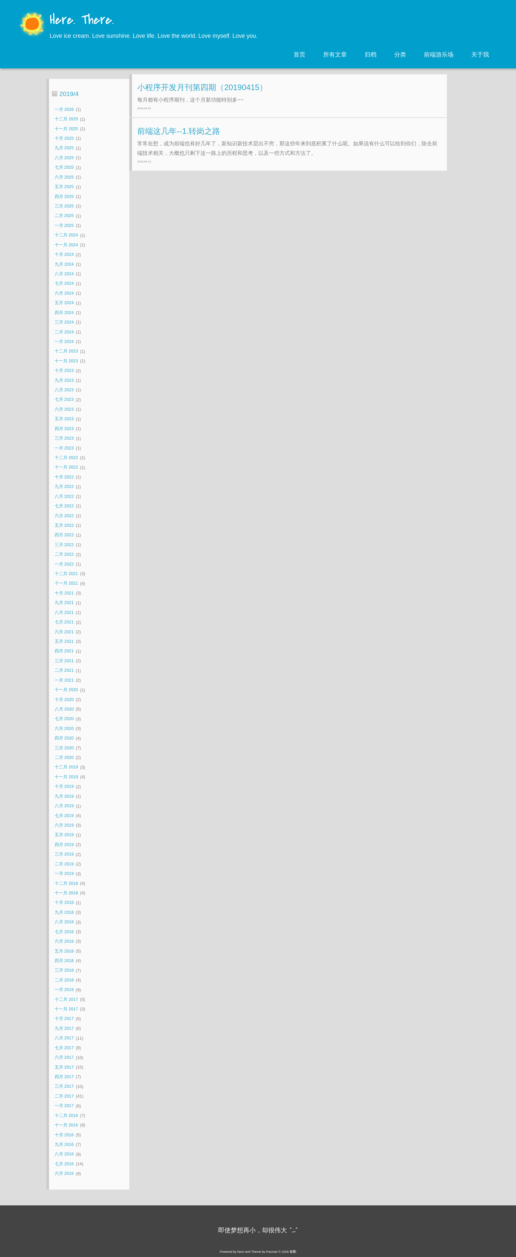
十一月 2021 (66, 583)
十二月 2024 (66, 235)
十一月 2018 (66, 892)
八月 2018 (64, 922)
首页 (299, 54)
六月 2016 (64, 1173)
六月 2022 (64, 515)
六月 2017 (64, 1057)
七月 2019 (64, 815)
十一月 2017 (66, 1008)
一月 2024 (64, 341)
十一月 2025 (66, 128)
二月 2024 (64, 331)
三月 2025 (64, 206)
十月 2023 (64, 370)
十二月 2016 (66, 1115)
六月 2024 (64, 293)
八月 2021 (64, 612)
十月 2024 (64, 254)
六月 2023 (64, 409)
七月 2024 (64, 283)
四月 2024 (64, 312)
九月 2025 (64, 148)
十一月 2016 (66, 1125)
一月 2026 (64, 109)
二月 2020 (64, 757)
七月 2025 (64, 167)
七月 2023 (64, 399)
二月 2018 (64, 980)
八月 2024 (64, 273)
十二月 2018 (66, 883)
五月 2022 (64, 525)
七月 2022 (64, 505)
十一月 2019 (66, 776)
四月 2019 (64, 844)
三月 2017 (64, 1086)
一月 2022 (64, 564)
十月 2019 (64, 786)
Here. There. (82, 20)
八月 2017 (64, 1038)
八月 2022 (64, 496)
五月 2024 (64, 303)
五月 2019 (64, 835)
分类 (400, 54)
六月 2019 (64, 825)
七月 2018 (64, 931)
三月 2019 (64, 854)
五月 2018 (64, 951)
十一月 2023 (66, 360)
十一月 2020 (66, 690)
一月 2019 (64, 873)
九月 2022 (64, 486)
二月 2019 (64, 863)
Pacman (272, 1251)
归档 (370, 54)
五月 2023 (64, 419)
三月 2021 (64, 660)
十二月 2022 (66, 457)
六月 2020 (64, 728)
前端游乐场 (438, 54)
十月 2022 (64, 476)
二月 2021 (64, 670)
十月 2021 (64, 593)
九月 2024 (64, 264)
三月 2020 (64, 747)
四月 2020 (64, 738)
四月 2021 (64, 651)
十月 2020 (64, 699)
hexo (240, 1251)
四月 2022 (64, 535)
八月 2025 (64, 157)
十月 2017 (64, 1018)
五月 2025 (64, 186)
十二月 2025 (66, 119)
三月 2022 (64, 544)
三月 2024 (64, 322)
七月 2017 (64, 1047)
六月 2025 (64, 177)
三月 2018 (64, 970)
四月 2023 (64, 428)
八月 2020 (64, 709)
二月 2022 (64, 554)
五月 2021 (64, 641)
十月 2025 (64, 138)
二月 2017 (64, 1096)
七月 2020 (64, 718)
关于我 (480, 54)
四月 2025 (64, 196)
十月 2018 (64, 902)
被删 (293, 1251)
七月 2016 (64, 1163)
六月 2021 (64, 631)
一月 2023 (64, 448)
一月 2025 (64, 225)
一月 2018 (64, 989)
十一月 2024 (66, 244)
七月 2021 (64, 622)
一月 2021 (64, 680)
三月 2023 (64, 438)
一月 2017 (64, 1105)
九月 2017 (64, 1028)
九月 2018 (64, 912)
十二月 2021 (66, 573)
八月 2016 (64, 1154)
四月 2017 (64, 1076)
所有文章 (335, 54)
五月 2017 (64, 1067)
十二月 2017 (66, 999)
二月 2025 (64, 215)
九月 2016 (64, 1144)
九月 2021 (64, 602)
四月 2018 (64, 960)
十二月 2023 (66, 351)
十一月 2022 (66, 467)
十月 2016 (64, 1134)
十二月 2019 (66, 767)
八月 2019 (64, 806)
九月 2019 (64, 796)
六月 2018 (64, 941)
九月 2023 (64, 380)
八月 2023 (64, 389)
